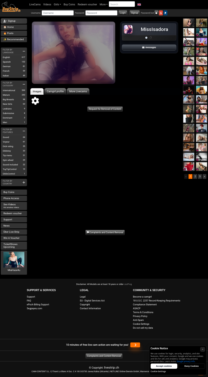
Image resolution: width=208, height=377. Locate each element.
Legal (83, 296)
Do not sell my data (143, 328)
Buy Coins (69, 4)
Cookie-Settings (141, 324)
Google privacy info (186, 361)
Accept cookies (164, 366)
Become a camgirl (142, 296)
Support (7, 219)
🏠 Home (8, 27)
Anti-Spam (138, 320)
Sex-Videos (11, 206)
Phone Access (11, 198)
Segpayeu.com (34, 308)
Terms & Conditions (143, 312)
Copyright (85, 304)
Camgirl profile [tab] (55, 91)
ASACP (136, 308)
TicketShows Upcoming (10, 245)
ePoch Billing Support (38, 304)
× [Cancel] (202, 349)
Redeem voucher (87, 4)
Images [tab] (37, 91)
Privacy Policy (140, 316)
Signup (134, 13)
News (6, 225)
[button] (139, 4)
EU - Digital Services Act (92, 300)
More (103, 4)
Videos (47, 4)
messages (149, 47)
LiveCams (35, 4)
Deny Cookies (191, 366)
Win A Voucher (11, 238)
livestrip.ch (111, 367)
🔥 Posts (8, 33)
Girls (56, 4)
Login (123, 13)
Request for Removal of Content (105, 109)
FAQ (29, 300)
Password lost (147, 13)
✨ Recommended (13, 39)
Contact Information (90, 308)
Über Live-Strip (11, 231)
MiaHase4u (14, 270)
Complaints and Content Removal (104, 356)
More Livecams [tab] (78, 91)
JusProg (128, 284)
